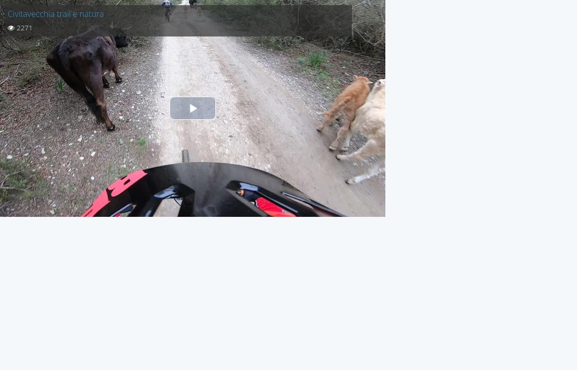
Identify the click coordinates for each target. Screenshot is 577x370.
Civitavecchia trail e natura (56, 14)
